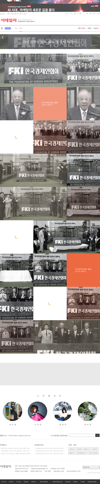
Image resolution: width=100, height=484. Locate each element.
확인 (97, 435)
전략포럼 (79, 449)
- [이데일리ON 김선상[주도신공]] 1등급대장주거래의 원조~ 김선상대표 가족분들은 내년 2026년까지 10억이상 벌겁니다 (50, 448)
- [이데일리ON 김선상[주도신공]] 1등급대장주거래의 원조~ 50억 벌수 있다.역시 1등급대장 (50, 453)
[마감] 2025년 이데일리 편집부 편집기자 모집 (21, 435)
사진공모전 (94, 449)
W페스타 (86, 449)
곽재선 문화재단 (93, 453)
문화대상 (71, 449)
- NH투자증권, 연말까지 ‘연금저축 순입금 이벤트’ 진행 (14, 448)
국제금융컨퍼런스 (81, 453)
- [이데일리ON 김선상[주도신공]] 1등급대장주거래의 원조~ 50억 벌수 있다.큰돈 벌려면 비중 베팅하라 (50, 451)
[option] (12, 414)
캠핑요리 (71, 453)
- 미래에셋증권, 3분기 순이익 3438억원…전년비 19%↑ (15, 451)
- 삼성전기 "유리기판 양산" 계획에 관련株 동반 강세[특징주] (15, 453)
